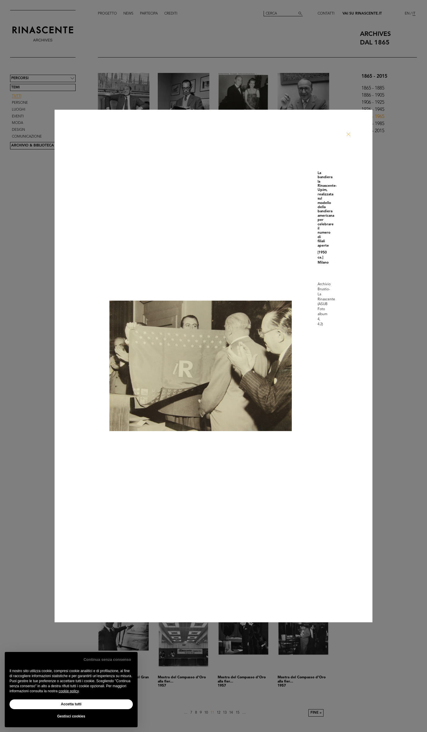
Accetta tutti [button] (71, 704)
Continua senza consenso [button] (107, 659)
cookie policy (68, 691)
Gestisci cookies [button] (71, 716)
